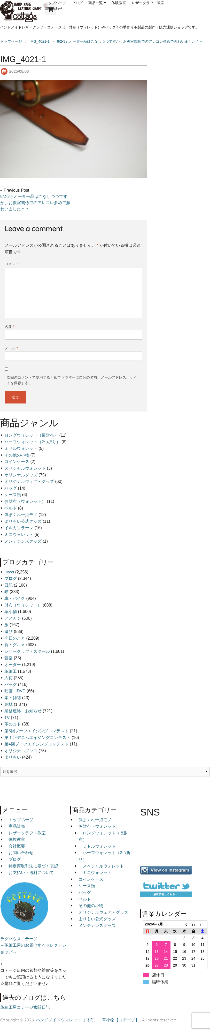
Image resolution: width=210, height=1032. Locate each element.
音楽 (8, 658)
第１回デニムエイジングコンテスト (37, 737)
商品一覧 (95, 3)
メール (11, 348)
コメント (12, 264)
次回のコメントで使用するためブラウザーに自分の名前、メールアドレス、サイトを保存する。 (72, 380)
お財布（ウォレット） (25, 501)
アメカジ (12, 618)
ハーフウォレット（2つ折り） (32, 442)
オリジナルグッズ (20, 475)
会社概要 (17, 846)
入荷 (8, 678)
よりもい (12, 757)
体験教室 (119, 3)
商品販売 (17, 826)
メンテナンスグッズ (23, 541)
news (9, 572)
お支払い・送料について (31, 872)
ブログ (77, 3)
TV (7, 717)
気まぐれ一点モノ (20, 514)
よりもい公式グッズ (23, 521)
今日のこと (14, 638)
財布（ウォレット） (23, 605)
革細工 (10, 671)
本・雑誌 (12, 698)
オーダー (12, 664)
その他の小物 (16, 455)
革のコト (12, 724)
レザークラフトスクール (27, 651)
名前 (9, 327)
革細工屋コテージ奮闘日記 (25, 1007)
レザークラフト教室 (148, 3)
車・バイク (14, 598)
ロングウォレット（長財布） (31, 435)
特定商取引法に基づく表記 (33, 866)
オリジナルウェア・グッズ (29, 481)
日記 (8, 585)
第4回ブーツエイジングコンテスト (36, 744)
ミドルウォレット (20, 448)
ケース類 (12, 494)
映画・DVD (15, 691)
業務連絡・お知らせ (23, 711)
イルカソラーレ (18, 528)
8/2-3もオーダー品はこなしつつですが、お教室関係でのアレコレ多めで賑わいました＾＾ (35, 202)
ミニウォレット (18, 534)
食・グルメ (14, 644)
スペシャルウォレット (25, 468)
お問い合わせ (21, 852)
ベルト (10, 508)
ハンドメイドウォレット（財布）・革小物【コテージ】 (87, 1019)
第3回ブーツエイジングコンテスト (36, 731)
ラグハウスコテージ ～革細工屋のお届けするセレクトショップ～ (33, 945)
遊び (8, 631)
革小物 (10, 611)
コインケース (16, 461)
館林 (8, 704)
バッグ (10, 488)
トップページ (55, 3)
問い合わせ (53, 8)
